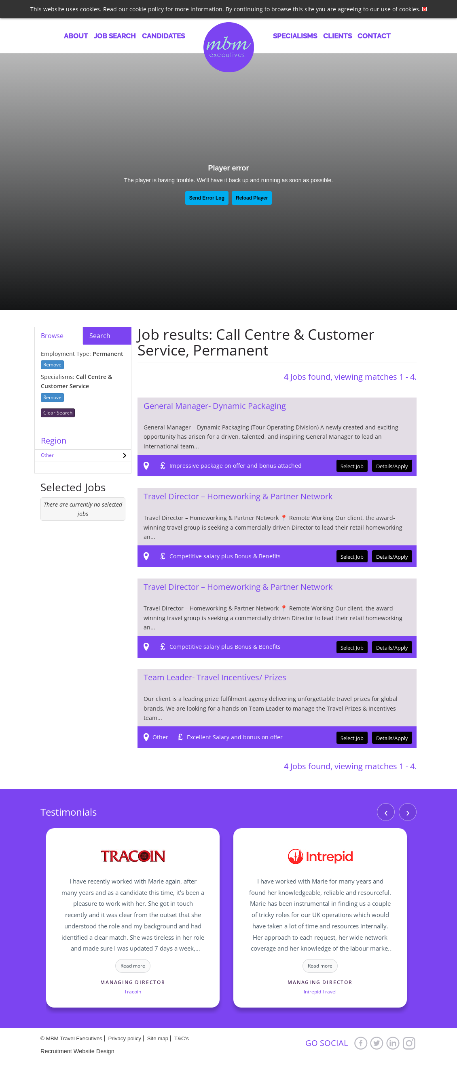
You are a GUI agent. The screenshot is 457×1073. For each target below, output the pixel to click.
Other (47, 455)
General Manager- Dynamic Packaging (215, 405)
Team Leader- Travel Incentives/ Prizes (215, 677)
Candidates (163, 36)
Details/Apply (392, 466)
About (76, 36)
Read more (133, 965)
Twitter (377, 1043)
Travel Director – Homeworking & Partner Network (238, 496)
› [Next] (408, 812)
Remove (52, 364)
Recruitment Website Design (77, 1051)
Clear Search (57, 412)
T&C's (181, 1038)
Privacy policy (124, 1038)
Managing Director (132, 982)
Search (99, 335)
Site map (158, 1038)
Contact (374, 36)
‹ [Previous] (386, 812)
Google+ (409, 1043)
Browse (52, 335)
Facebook (360, 1043)
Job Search (115, 36)
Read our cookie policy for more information (162, 9)
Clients (337, 36)
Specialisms (295, 36)
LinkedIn (393, 1043)
